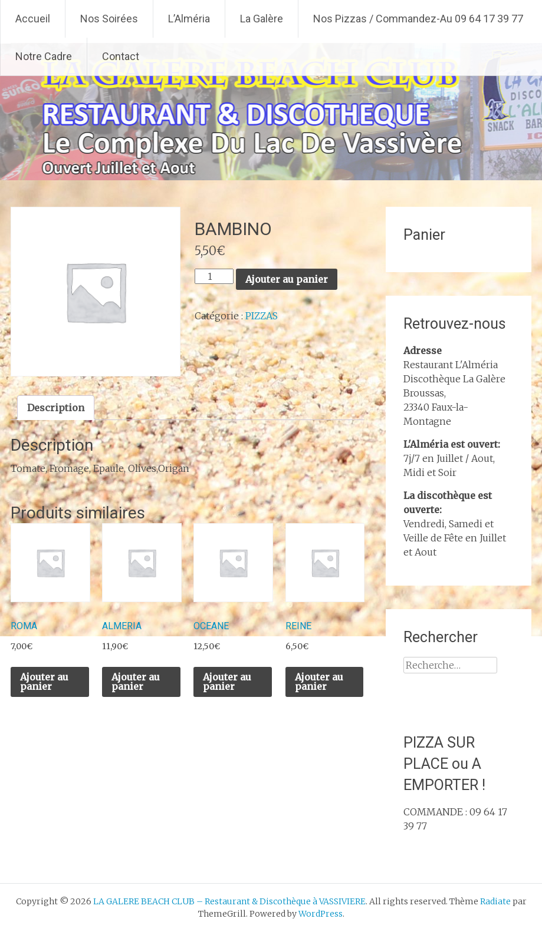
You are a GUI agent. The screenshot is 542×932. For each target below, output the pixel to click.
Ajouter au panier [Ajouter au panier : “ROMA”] (44, 681)
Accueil (32, 18)
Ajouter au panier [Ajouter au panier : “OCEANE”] (227, 681)
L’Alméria (189, 18)
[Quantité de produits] (214, 276)
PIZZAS (261, 316)
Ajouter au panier (286, 279)
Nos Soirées (109, 18)
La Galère (261, 18)
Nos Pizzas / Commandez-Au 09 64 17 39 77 (418, 18)
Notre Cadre (43, 56)
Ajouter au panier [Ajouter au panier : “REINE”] (319, 681)
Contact (120, 56)
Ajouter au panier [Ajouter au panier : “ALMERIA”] (135, 681)
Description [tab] (55, 408)
